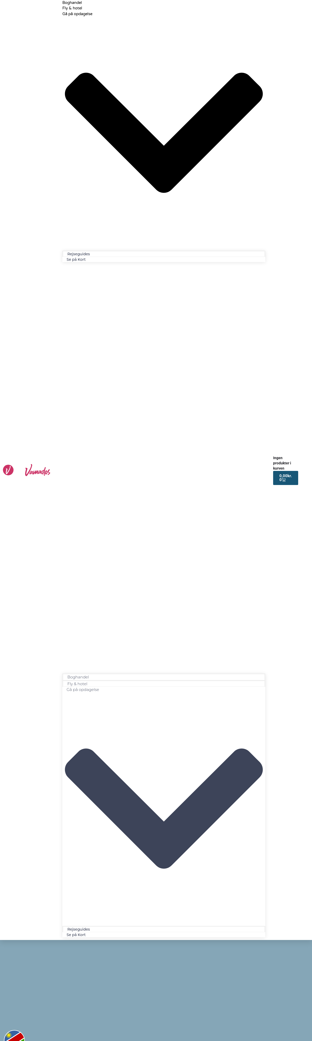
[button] (163, 469)
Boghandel (78, 677)
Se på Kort (76, 259)
